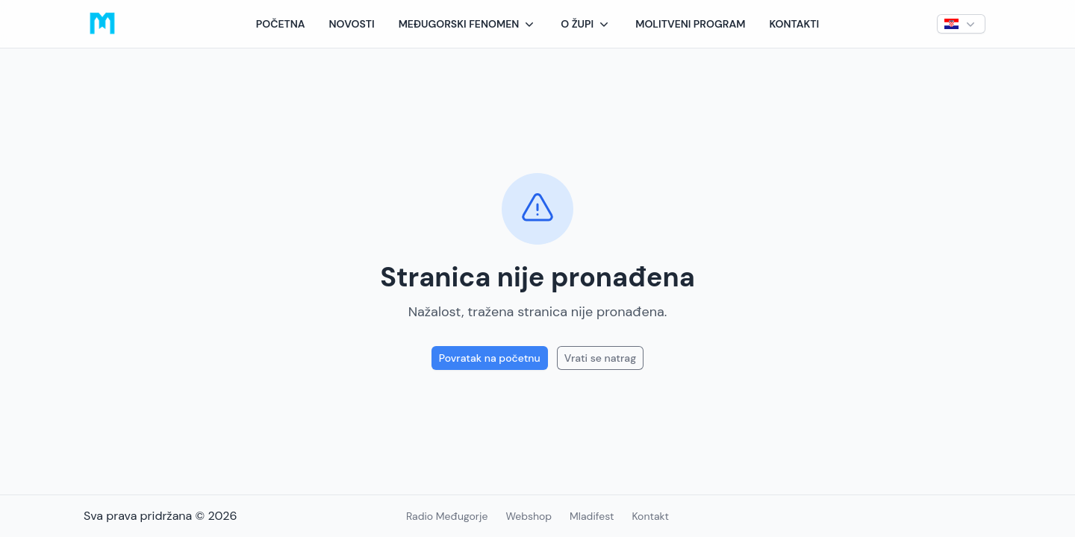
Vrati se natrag (600, 358)
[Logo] (102, 24)
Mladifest (592, 516)
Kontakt (650, 516)
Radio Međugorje (446, 516)
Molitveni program (690, 24)
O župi (586, 23)
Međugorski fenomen (468, 23)
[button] (468, 24)
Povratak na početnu (489, 358)
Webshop (528, 516)
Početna (280, 24)
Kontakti (794, 24)
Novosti (352, 24)
